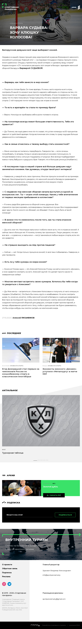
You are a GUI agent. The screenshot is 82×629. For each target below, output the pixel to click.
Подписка (7, 573)
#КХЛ (4, 449)
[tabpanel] (41, 426)
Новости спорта (16, 23)
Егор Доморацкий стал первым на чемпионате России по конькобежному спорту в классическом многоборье (20, 373)
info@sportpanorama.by (51, 575)
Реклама (6, 577)
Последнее (11, 333)
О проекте (7, 565)
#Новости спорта (16, 365)
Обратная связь (9, 569)
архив (8, 475)
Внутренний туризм (26, 540)
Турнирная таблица (12, 453)
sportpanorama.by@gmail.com (54, 599)
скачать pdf (55, 495)
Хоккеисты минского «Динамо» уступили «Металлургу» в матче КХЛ (60, 371)
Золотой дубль (50, 487)
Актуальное (10, 390)
